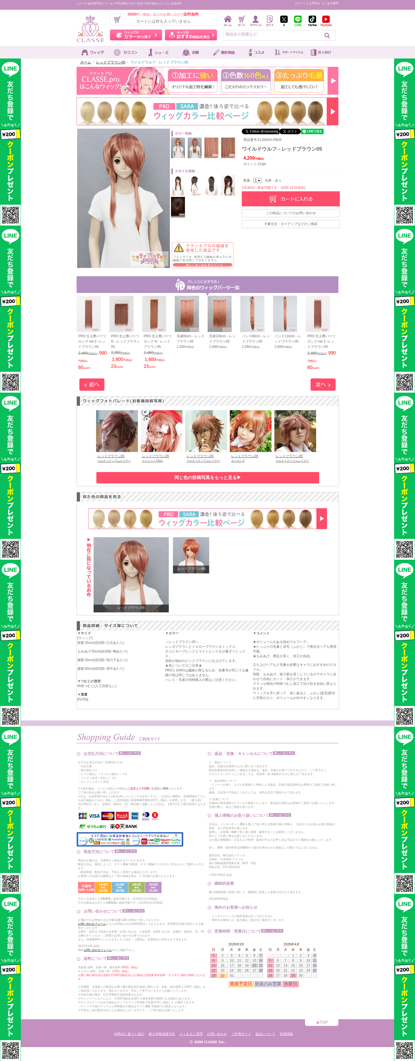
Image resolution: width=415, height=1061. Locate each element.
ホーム (85, 62)
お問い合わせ (217, 1034)
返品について (265, 1034)
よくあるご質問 (191, 1034)
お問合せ (314, 3)
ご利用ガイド (241, 1034)
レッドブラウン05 (110, 62)
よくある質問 (330, 3)
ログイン (300, 3)
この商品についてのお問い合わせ (291, 213)
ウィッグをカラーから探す (136, 35)
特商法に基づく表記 (129, 1034)
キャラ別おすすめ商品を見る (191, 35)
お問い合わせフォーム (92, 923)
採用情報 (286, 1034)
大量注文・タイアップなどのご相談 (291, 224)
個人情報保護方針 (161, 1034)
